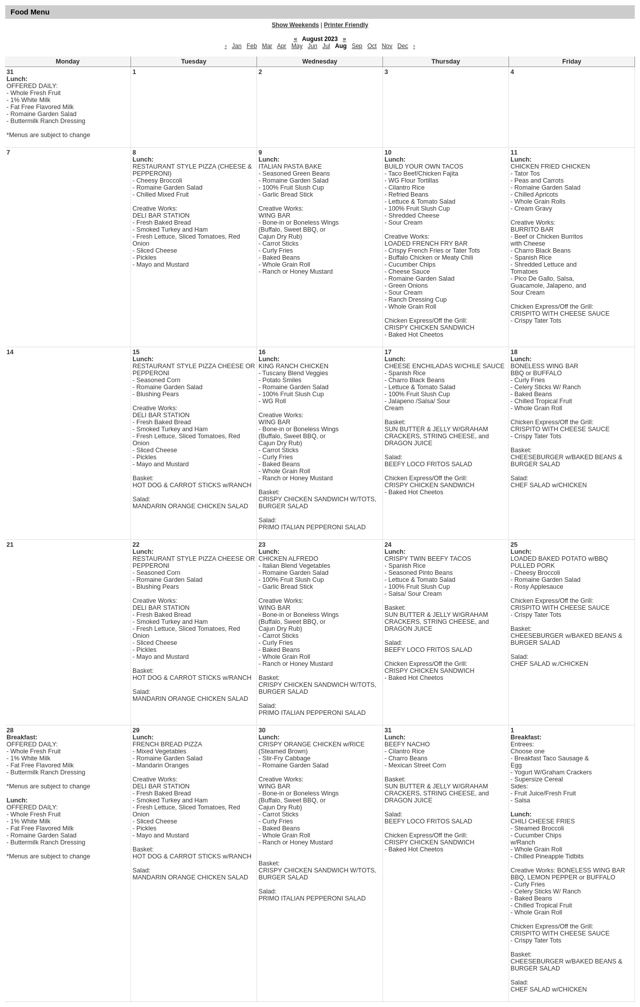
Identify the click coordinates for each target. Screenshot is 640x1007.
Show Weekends (295, 25)
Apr (281, 46)
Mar (267, 46)
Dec (403, 46)
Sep (357, 46)
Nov (387, 46)
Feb (251, 46)
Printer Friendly (346, 25)
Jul (326, 46)
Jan (237, 46)
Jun (312, 46)
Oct (372, 46)
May (297, 46)
